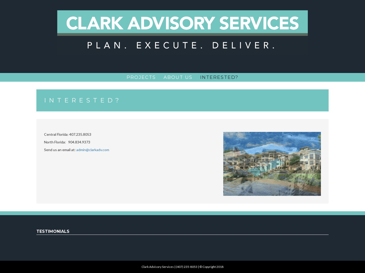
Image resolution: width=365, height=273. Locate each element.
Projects (141, 77)
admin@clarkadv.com (92, 150)
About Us (178, 77)
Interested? (219, 77)
